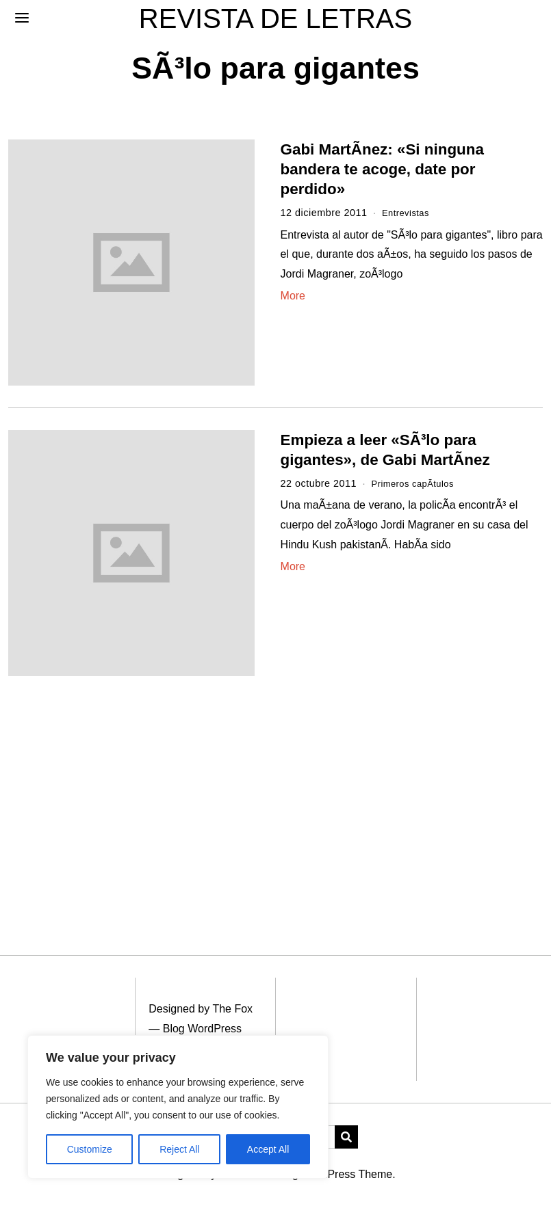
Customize (89, 1149)
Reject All (179, 1149)
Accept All (268, 1149)
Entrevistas (408, 212)
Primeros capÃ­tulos (417, 483)
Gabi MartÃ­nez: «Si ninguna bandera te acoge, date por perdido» (382, 169)
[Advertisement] (275, 799)
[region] (178, 1107)
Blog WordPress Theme (334, 1174)
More (293, 296)
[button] (346, 1137)
